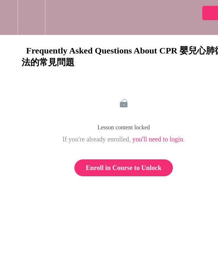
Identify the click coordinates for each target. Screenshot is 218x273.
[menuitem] (31, 17)
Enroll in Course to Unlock (124, 167)
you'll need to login (157, 139)
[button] (9, 17)
